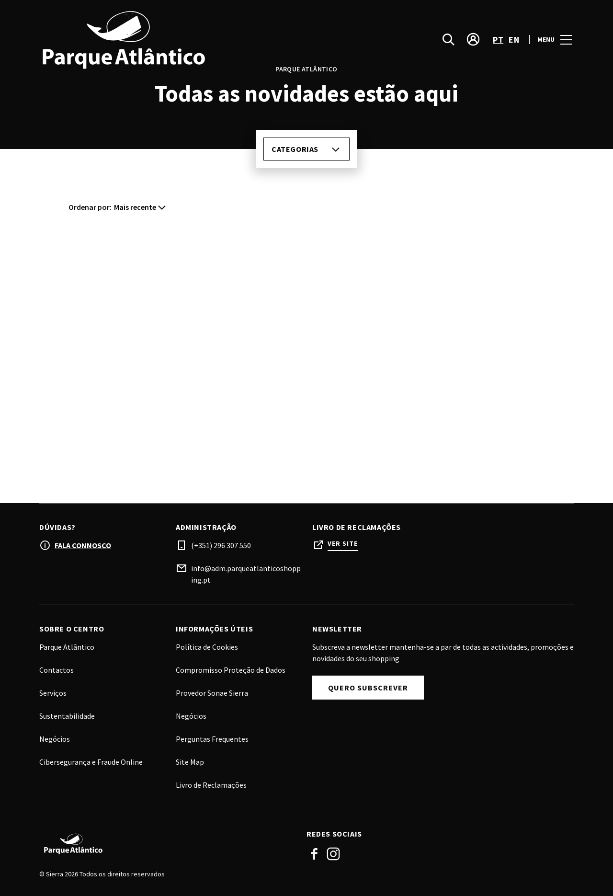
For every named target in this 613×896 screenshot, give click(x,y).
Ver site (343, 544)
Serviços (53, 693)
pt (498, 40)
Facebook (314, 854)
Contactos (56, 670)
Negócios (54, 739)
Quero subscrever (368, 687)
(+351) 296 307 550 (221, 545)
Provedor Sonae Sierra (212, 693)
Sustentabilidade (67, 716)
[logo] (173, 40)
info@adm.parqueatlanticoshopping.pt (246, 574)
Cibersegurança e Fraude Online (91, 762)
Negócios (191, 716)
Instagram (333, 854)
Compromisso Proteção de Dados (230, 670)
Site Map (190, 762)
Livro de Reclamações (211, 785)
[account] (473, 40)
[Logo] (167, 843)
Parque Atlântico (66, 647)
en (514, 40)
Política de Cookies (207, 647)
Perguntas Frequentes (212, 739)
